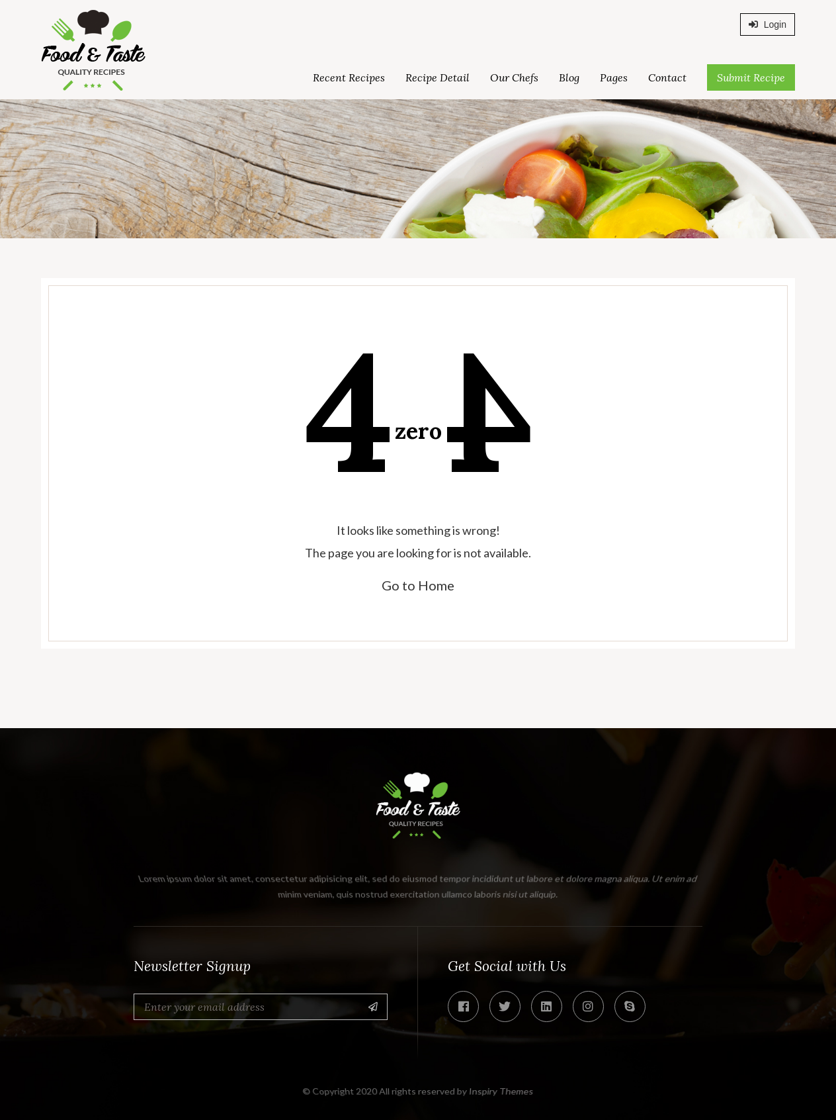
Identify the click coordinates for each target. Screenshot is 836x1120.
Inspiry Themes (501, 1091)
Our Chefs (514, 77)
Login (767, 24)
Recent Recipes (349, 77)
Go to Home (418, 585)
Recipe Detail (437, 77)
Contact (667, 77)
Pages (614, 77)
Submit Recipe (751, 77)
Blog (569, 77)
